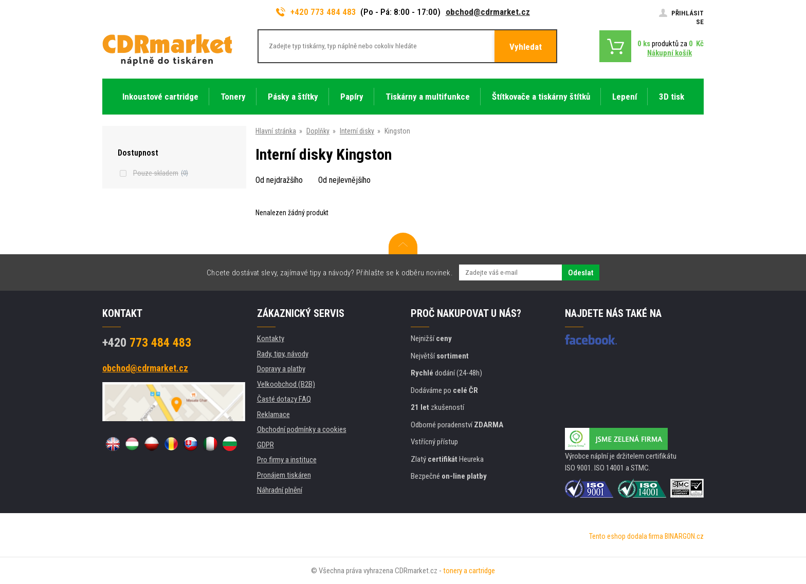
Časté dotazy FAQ (284, 399)
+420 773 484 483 (316, 12)
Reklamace (273, 414)
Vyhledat (525, 47)
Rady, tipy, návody (282, 354)
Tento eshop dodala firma (626, 536)
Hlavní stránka (275, 131)
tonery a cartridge (469, 570)
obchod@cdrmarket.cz (488, 12)
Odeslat (580, 272)
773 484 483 (146, 342)
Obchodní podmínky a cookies (301, 429)
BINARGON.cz (684, 536)
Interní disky (357, 131)
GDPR (265, 444)
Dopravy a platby (281, 368)
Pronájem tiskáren (284, 475)
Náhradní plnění (279, 490)
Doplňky (317, 131)
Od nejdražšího (279, 180)
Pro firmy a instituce (287, 459)
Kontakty (270, 338)
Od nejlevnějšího (344, 180)
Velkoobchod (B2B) (286, 384)
